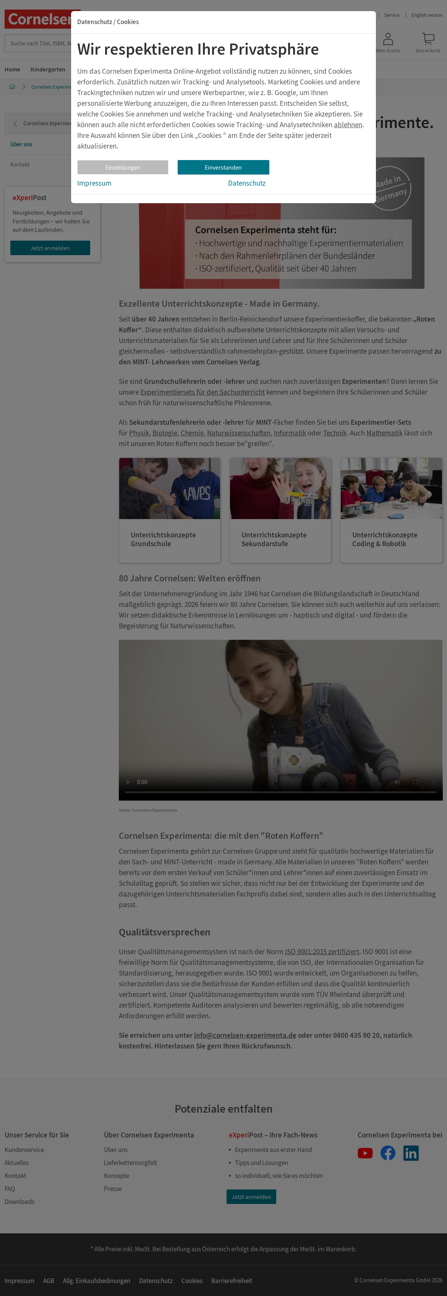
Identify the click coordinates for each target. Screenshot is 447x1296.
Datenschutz (247, 183)
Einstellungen (123, 167)
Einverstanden (223, 167)
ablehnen (348, 124)
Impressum (94, 183)
